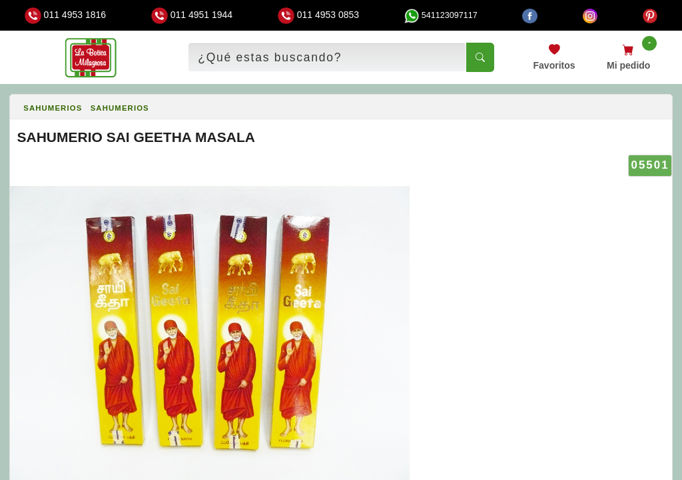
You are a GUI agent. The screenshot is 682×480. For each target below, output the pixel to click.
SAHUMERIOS (52, 108)
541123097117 (441, 15)
